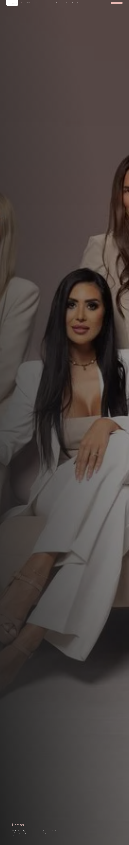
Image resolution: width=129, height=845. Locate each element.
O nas (22, 3)
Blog (73, 3)
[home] (12, 3)
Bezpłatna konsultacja (117, 3)
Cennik (68, 3)
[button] (30, 3)
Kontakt (79, 3)
